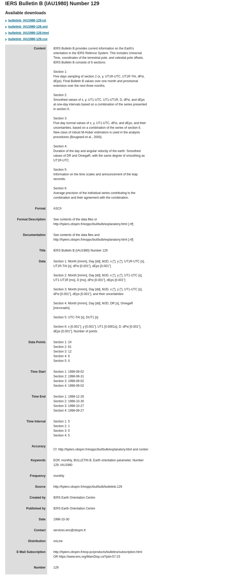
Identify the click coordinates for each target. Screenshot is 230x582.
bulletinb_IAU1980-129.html (28, 33)
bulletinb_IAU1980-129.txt (27, 20)
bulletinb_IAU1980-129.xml (28, 26)
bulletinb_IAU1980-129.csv (27, 39)
